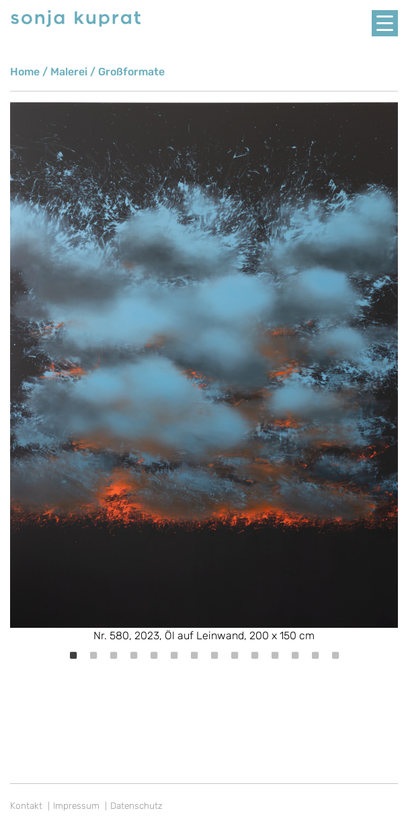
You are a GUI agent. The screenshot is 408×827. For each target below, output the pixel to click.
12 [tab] (295, 655)
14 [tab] (335, 655)
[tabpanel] (204, 373)
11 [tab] (275, 655)
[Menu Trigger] (385, 23)
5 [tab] (154, 655)
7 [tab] (194, 655)
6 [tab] (174, 655)
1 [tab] (73, 655)
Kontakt (26, 805)
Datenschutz (136, 805)
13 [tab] (315, 655)
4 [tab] (133, 655)
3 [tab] (113, 655)
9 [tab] (234, 655)
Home (25, 71)
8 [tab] (214, 655)
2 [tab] (93, 655)
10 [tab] (254, 655)
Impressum (76, 805)
